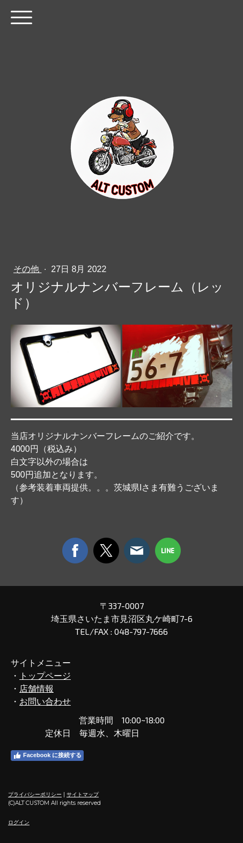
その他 (27, 269)
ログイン (19, 822)
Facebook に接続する (47, 755)
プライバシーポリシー (35, 794)
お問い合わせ (45, 701)
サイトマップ (83, 794)
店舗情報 (36, 688)
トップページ (45, 675)
